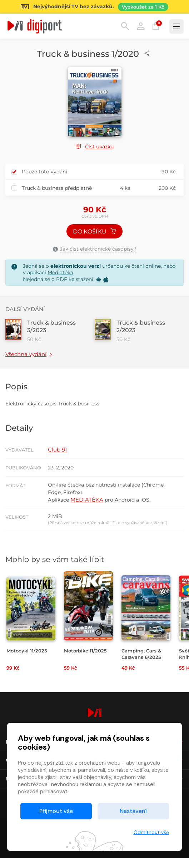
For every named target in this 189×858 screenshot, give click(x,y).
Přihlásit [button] (140, 26)
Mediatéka (60, 272)
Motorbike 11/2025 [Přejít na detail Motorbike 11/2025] (85, 651)
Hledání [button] (125, 26)
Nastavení (133, 811)
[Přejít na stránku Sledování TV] (94, 7)
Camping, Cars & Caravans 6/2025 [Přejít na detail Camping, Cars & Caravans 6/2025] (141, 654)
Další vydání (25, 309)
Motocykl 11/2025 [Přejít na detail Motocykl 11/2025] (26, 651)
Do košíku (94, 231)
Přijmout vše (56, 811)
